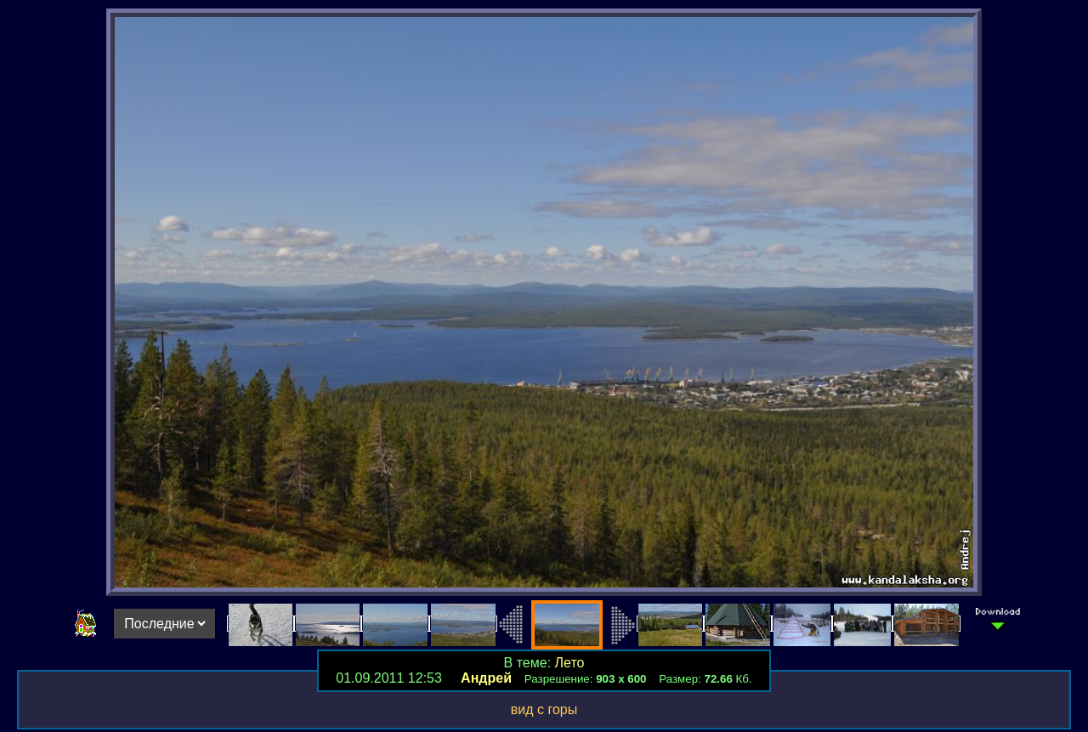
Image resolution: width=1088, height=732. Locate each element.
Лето (570, 662)
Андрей (486, 678)
